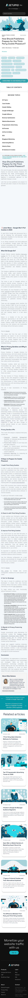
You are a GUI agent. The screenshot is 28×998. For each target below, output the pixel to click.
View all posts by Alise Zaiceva (8, 690)
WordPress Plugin (5, 977)
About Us (3, 994)
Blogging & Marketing (21, 70)
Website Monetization (19, 63)
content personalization (18, 482)
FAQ (16, 977)
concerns (12, 303)
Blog (16, 972)
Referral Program (5, 987)
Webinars (17, 974)
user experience (17, 586)
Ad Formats (18, 67)
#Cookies (4, 51)
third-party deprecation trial (19, 646)
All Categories (6, 155)
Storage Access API (7, 637)
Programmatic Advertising (8, 67)
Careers (3, 992)
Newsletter (18, 979)
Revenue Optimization (7, 63)
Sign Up (14, 952)
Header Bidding (20, 57)
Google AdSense (17, 60)
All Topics (4, 57)
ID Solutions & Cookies (7, 76)
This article (5, 571)
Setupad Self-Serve (6, 972)
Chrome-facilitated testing (19, 320)
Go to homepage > (14, 8)
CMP (2, 974)
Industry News (16, 73)
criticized (7, 291)
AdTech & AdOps (6, 70)
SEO (13, 70)
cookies (22, 173)
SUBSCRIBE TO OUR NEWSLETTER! (13, 81)
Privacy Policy (4, 990)
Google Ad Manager (6, 60)
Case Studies (12, 57)
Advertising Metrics (6, 73)
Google (8, 331)
